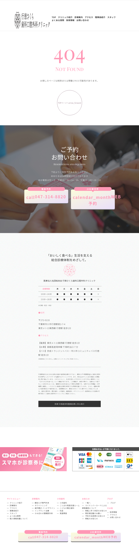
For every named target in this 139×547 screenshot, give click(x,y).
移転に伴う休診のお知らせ (96, 510)
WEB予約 (94, 198)
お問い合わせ (115, 517)
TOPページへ (69, 103)
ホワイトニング (41, 505)
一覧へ (88, 503)
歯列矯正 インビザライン (45, 508)
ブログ (113, 503)
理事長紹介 (14, 510)
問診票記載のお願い (93, 513)
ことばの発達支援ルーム (70, 505)
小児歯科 (63, 503)
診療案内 (13, 505)
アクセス (13, 508)
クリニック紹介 (16, 503)
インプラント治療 (42, 510)
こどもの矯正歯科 (67, 508)
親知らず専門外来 (42, 503)
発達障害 (63, 513)
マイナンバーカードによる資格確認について (94, 506)
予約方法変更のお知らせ (95, 516)
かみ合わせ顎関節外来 (44, 513)
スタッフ (13, 513)
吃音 (61, 510)
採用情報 (113, 512)
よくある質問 (15, 516)
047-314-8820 (46, 195)
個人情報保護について (19, 518)
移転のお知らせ (91, 518)
